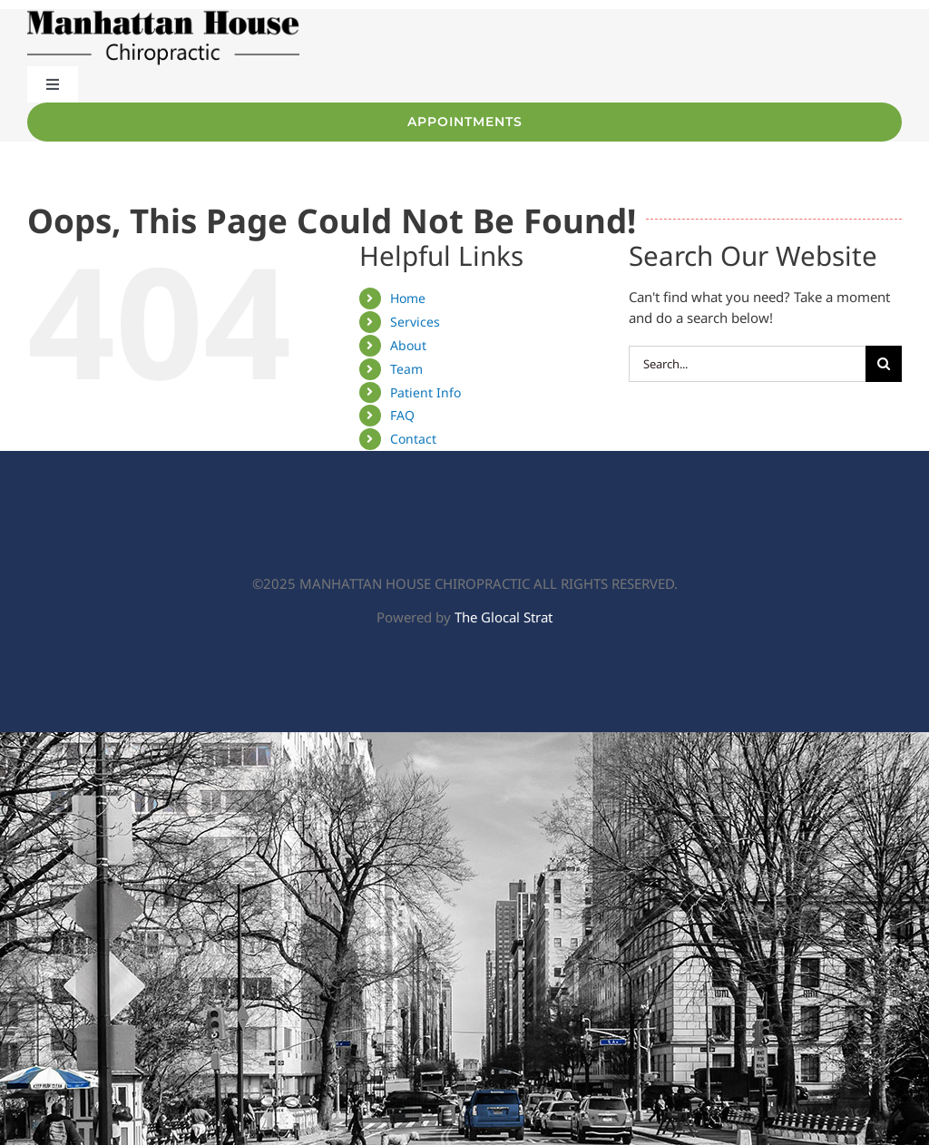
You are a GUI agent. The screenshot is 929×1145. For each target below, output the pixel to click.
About (408, 345)
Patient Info (425, 392)
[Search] (883, 364)
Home (407, 298)
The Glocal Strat (504, 617)
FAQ (402, 415)
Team (406, 368)
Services (415, 321)
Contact (413, 438)
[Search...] (747, 364)
